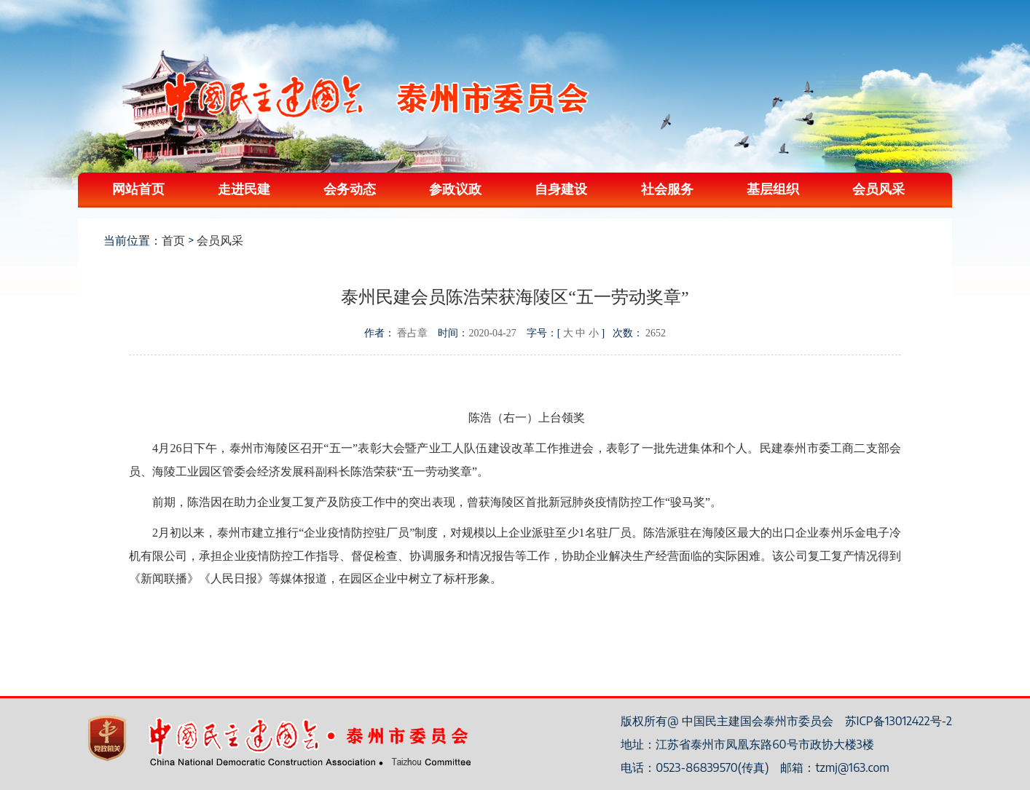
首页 (173, 240)
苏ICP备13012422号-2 (898, 721)
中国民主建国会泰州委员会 (376, 97)
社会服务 (667, 188)
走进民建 (244, 188)
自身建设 (561, 188)
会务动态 (349, 188)
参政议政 (455, 188)
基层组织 (773, 188)
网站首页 (138, 188)
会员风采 (878, 188)
